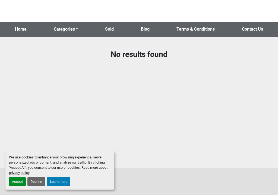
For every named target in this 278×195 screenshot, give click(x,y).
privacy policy (19, 173)
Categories (64, 29)
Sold (109, 29)
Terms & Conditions (195, 29)
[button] (66, 29)
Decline (36, 182)
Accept (17, 182)
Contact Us (252, 29)
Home (21, 29)
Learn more (58, 182)
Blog (145, 29)
